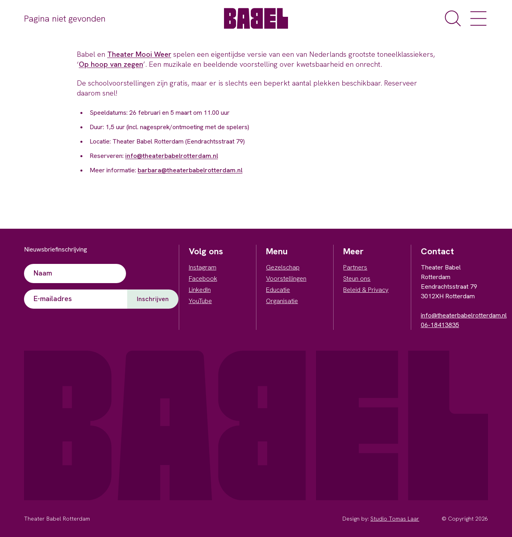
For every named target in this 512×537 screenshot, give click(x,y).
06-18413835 (440, 325)
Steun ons (356, 278)
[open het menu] (478, 18)
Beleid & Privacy (365, 289)
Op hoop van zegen (111, 64)
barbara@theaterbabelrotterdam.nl (190, 170)
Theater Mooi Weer (139, 54)
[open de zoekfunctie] (452, 18)
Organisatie (282, 301)
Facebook (203, 278)
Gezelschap (283, 267)
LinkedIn (200, 289)
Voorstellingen (286, 278)
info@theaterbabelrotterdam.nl (171, 156)
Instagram (202, 267)
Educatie (278, 289)
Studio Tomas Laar (394, 518)
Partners (355, 267)
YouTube (200, 301)
